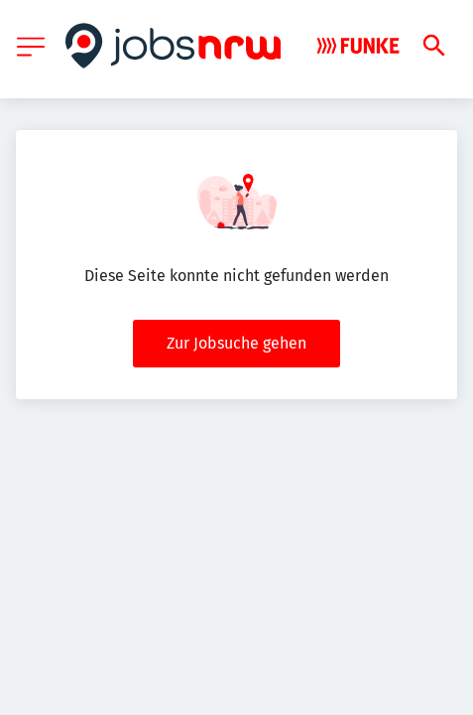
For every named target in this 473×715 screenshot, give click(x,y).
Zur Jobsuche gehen (236, 343)
